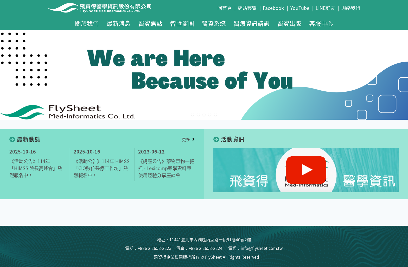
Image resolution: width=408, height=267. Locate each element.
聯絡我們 (350, 7)
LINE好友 (325, 7)
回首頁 (225, 7)
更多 (186, 139)
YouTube (299, 7)
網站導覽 (247, 7)
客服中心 (321, 23)
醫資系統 (214, 23)
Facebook (273, 7)
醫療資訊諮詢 (252, 23)
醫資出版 (289, 23)
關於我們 (87, 23)
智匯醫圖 (182, 23)
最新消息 (119, 23)
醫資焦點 (150, 23)
